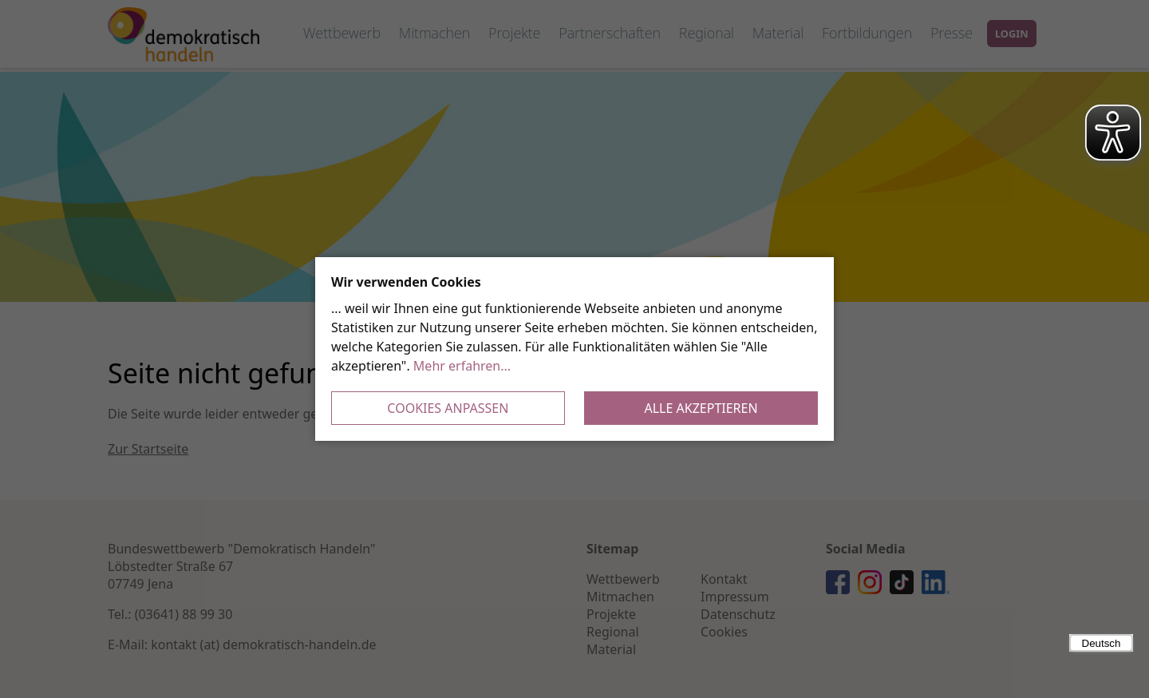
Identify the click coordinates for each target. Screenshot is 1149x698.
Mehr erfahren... (462, 366)
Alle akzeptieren (701, 408)
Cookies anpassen (447, 408)
